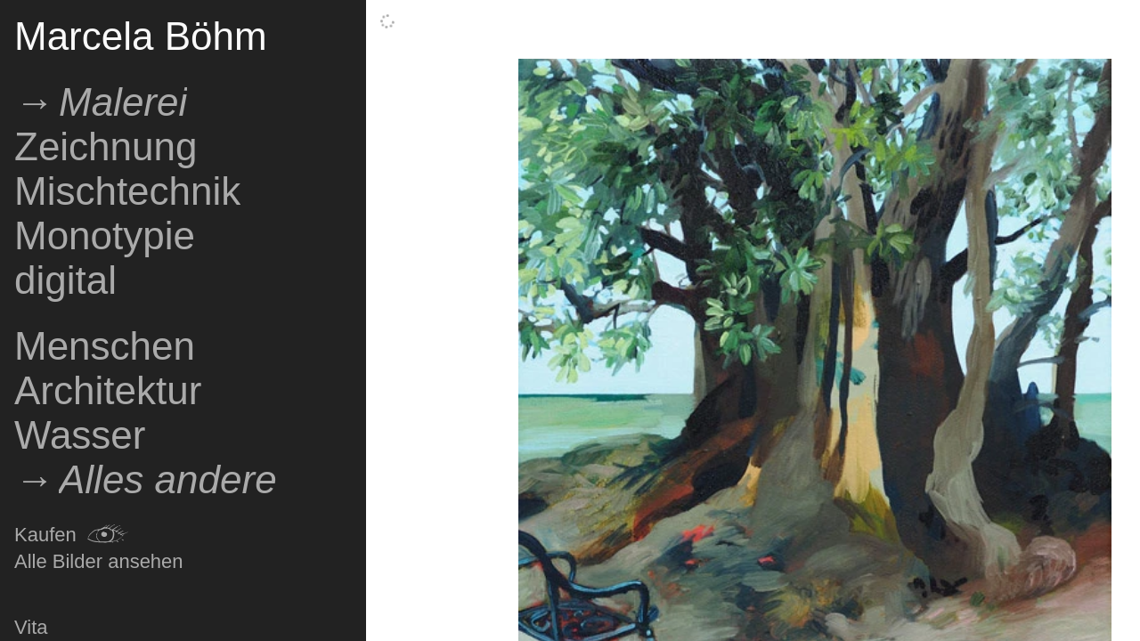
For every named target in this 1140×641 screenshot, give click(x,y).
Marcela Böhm (140, 36)
